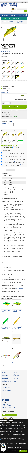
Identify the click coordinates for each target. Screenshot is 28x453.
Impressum (4, 392)
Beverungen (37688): (6, 123)
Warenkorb (24, 2)
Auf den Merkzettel (14, 110)
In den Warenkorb (14, 107)
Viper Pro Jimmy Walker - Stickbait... (4, 363)
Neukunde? (15, 1)
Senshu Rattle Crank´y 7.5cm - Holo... (5, 345)
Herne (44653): (5, 125)
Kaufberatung (5, 378)
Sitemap (14, 381)
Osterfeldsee (15, 378)
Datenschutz (4, 389)
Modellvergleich (10, 169)
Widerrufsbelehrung (6, 387)
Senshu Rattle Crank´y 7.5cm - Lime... (16, 311)
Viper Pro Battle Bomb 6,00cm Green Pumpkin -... (12, 158)
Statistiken (11, 447)
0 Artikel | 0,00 (22, 8)
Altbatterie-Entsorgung (6, 390)
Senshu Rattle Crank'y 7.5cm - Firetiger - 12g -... (12, 164)
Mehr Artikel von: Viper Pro (5, 51)
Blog (14, 374)
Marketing (19, 447)
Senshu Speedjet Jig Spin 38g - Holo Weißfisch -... (13, 161)
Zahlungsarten (5, 375)
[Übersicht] (19, 22)
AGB (3, 386)
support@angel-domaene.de (8, 407)
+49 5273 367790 (6, 405)
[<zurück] (15, 22)
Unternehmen (16, 372)
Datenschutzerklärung (4, 439)
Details (3, 169)
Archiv (14, 380)
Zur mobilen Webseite (6, 381)
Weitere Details (4, 92)
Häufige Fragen (5, 380)
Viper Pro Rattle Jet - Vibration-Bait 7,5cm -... (12, 155)
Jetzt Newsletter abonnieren (9, 415)
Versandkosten (5, 374)
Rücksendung (5, 377)
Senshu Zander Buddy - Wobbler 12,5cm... (5, 328)
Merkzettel (17, 2)
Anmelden (8, 1)
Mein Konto (9, 2)
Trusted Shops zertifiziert (9, 272)
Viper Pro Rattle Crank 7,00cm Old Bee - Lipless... (13, 152)
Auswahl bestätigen (13, 450)
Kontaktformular (5, 404)
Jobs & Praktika (16, 375)
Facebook (15, 377)
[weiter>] (24, 22)
